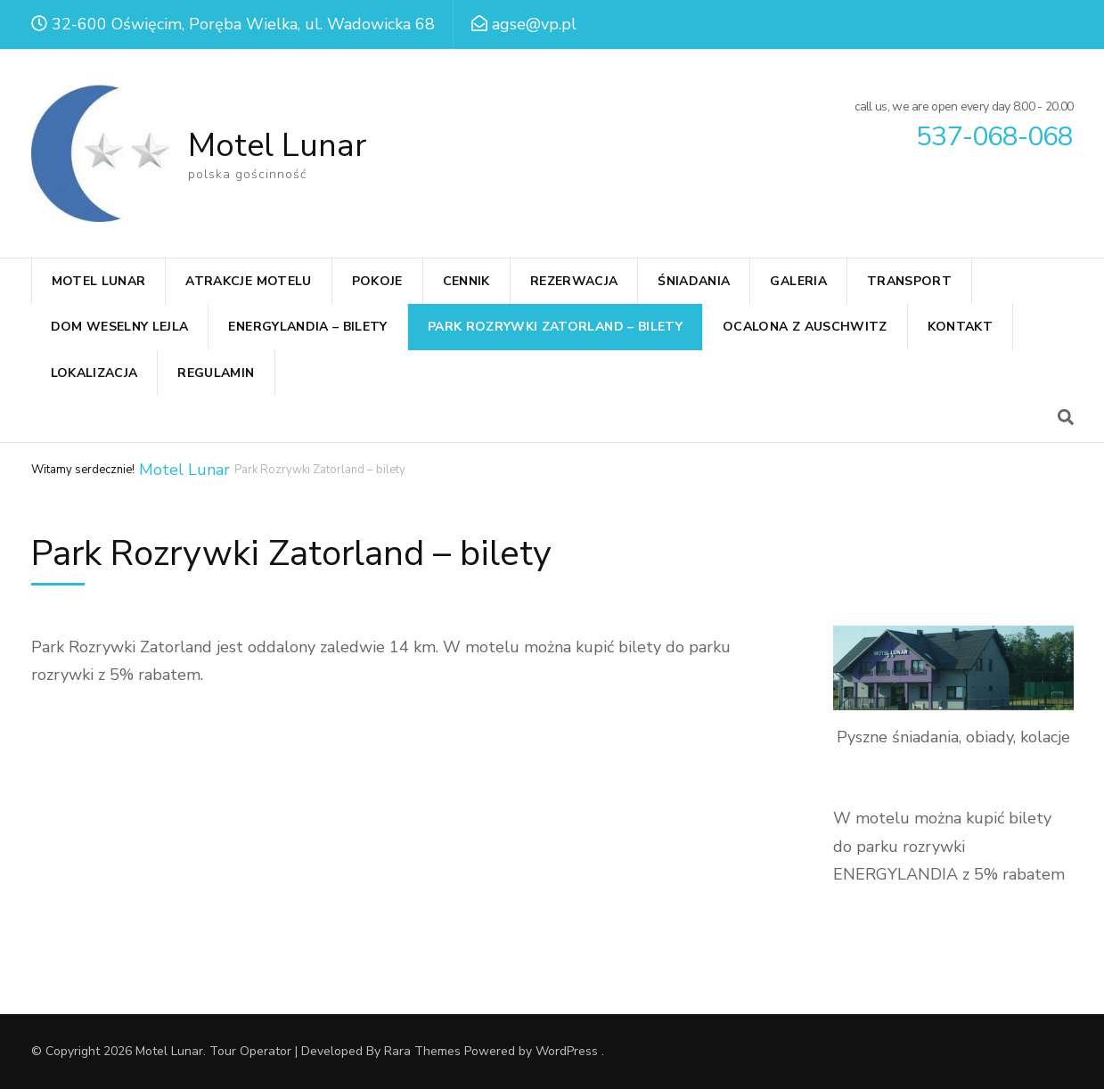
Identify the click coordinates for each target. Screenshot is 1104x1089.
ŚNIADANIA (694, 281)
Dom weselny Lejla (120, 326)
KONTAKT (960, 326)
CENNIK (466, 281)
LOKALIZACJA (94, 372)
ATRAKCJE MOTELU (248, 281)
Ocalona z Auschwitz (805, 326)
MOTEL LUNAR (99, 281)
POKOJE (377, 281)
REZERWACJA (574, 281)
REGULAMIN (215, 372)
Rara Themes (422, 1051)
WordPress (567, 1051)
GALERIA (798, 281)
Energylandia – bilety (307, 326)
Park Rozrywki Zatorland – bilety (555, 326)
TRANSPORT (909, 281)
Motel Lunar (277, 146)
